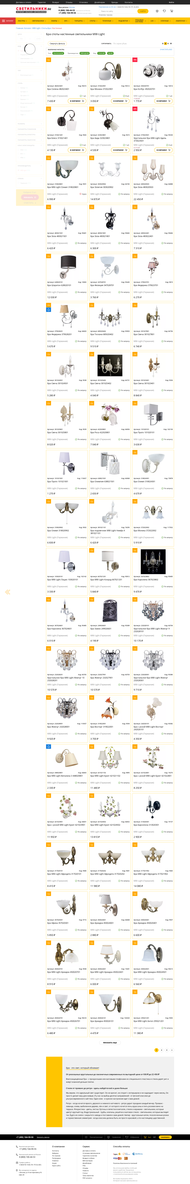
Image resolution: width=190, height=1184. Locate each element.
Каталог (7, 21)
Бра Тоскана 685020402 (101, 334)
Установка (83, 2)
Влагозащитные (26, 75)
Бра (110, 53)
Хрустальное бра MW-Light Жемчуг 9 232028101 (152, 630)
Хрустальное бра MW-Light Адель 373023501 (150, 139)
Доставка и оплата (23, 2)
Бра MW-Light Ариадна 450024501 (150, 972)
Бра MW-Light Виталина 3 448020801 (65, 775)
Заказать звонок (43, 1137)
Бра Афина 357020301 (58, 923)
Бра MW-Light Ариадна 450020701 (63, 972)
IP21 (22, 154)
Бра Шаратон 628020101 (59, 285)
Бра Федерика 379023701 (146, 285)
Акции (54, 1163)
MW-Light (36, 28)
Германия (25, 183)
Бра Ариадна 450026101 (102, 1021)
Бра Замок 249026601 (100, 628)
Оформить (165, 1137)
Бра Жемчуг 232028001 (58, 726)
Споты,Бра (46, 28)
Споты (101, 53)
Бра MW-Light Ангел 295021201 (149, 1021)
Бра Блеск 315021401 (57, 138)
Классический (26, 111)
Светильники (26, 58)
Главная (19, 28)
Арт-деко (24, 95)
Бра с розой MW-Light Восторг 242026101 (148, 728)
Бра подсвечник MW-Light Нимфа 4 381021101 (107, 532)
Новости (86, 1171)
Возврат (55, 2)
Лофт (23, 115)
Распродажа (56, 1158)
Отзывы (69, 2)
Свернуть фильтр (57, 43)
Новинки (55, 1161)
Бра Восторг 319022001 (101, 726)
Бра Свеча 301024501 (57, 383)
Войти (171, 2)
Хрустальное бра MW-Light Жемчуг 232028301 (151, 679)
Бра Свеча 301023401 (144, 383)
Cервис (86, 1146)
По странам (56, 1156)
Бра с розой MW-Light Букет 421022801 (153, 775)
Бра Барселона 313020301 (146, 824)
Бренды (115, 2)
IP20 (23, 150)
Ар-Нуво (24, 92)
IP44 (22, 158)
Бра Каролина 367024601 (59, 628)
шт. (148, 1137)
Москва (72, 7)
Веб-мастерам (88, 1161)
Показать (30, 197)
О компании (58, 1146)
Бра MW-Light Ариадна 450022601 (106, 972)
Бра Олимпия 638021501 (102, 481)
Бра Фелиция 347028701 (102, 285)
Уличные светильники (29, 62)
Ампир (24, 88)
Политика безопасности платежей (125, 1163)
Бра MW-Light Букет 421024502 (105, 824)
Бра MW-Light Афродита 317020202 (107, 874)
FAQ (84, 1166)
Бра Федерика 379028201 (59, 334)
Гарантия (42, 2)
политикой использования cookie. (126, 1174)
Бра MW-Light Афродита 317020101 (64, 874)
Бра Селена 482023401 (58, 89)
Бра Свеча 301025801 (57, 432)
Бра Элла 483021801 (100, 236)
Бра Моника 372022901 (101, 89)
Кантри (23, 107)
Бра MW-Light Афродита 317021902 (151, 874)
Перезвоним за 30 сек (107, 7)
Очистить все (166, 50)
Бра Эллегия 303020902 (101, 187)
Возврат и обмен (88, 1158)
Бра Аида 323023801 (100, 138)
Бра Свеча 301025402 (100, 383)
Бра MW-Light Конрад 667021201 (106, 579)
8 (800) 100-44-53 (74, 10)
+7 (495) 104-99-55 (75, 13)
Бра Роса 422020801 (100, 432)
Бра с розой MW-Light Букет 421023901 (66, 824)
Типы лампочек (88, 1176)
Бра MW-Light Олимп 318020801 (62, 187)
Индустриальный (27, 103)
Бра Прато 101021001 (57, 481)
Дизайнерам (99, 2)
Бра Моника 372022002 (145, 530)
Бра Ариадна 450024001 (102, 923)
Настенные (58, 53)
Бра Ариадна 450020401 (145, 923)
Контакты (129, 2)
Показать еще (110, 1043)
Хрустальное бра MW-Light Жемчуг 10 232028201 (65, 679)
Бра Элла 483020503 (143, 187)
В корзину (77, 101)
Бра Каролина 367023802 (146, 579)
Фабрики (55, 1153)
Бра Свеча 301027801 (144, 334)
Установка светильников (91, 1153)
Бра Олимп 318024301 (144, 481)
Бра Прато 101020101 (144, 432)
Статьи (85, 1173)
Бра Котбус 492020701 (144, 89)
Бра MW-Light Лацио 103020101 (62, 579)
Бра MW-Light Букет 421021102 (105, 775)
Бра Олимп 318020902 (58, 530)
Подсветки (25, 55)
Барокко (24, 99)
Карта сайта (56, 1166)
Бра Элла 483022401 (143, 236)
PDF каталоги (87, 1178)
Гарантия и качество (90, 1156)
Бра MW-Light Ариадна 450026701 (63, 1021)
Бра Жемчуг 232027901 (101, 677)
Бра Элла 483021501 (57, 236)
